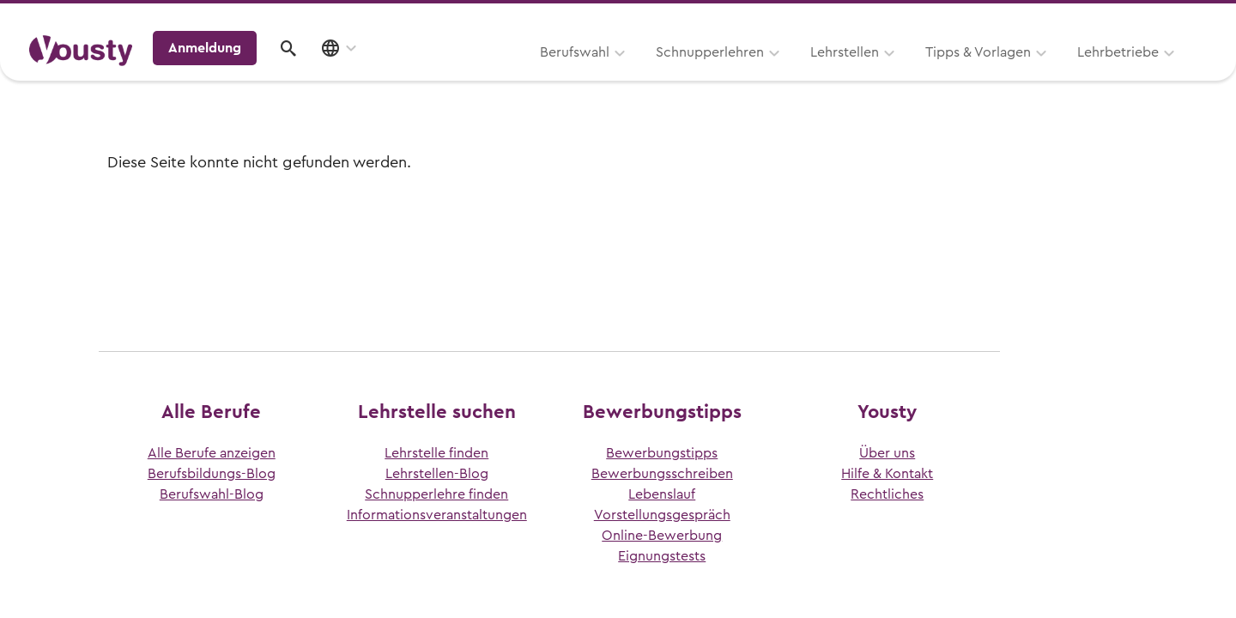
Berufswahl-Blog (212, 494)
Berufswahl (356, 75)
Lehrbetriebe (900, 75)
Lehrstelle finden (436, 453)
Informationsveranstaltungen (437, 515)
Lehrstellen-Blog (436, 474)
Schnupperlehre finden (436, 494)
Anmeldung (1057, 72)
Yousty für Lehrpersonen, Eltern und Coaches (887, 18)
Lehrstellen (626, 75)
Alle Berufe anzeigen (212, 453)
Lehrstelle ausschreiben (1133, 18)
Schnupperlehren (492, 75)
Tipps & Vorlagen (760, 75)
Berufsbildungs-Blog (212, 474)
